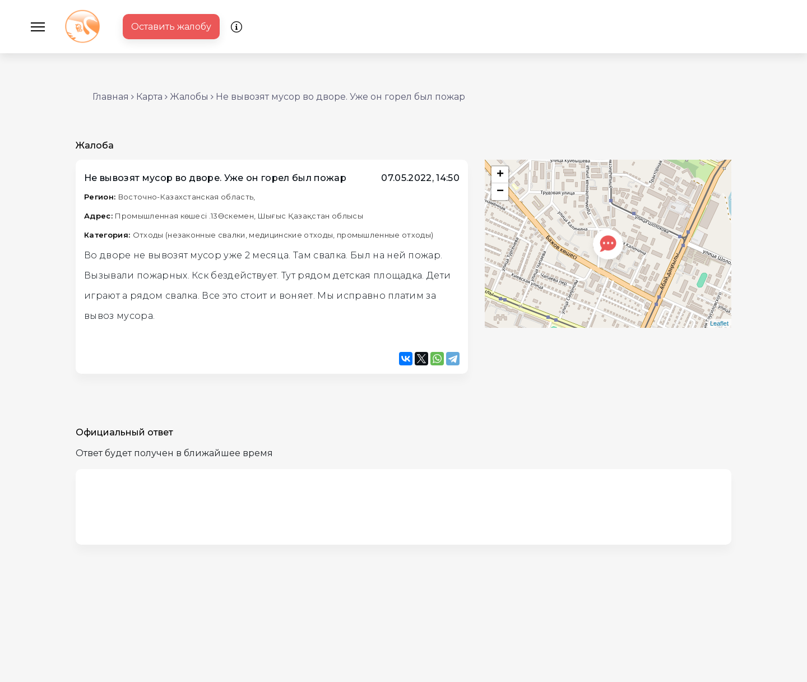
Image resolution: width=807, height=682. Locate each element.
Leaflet (719, 323)
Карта (149, 96)
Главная (110, 96)
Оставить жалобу (171, 26)
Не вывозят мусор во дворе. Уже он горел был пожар (340, 96)
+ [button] (500, 174)
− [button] (500, 191)
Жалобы (189, 96)
